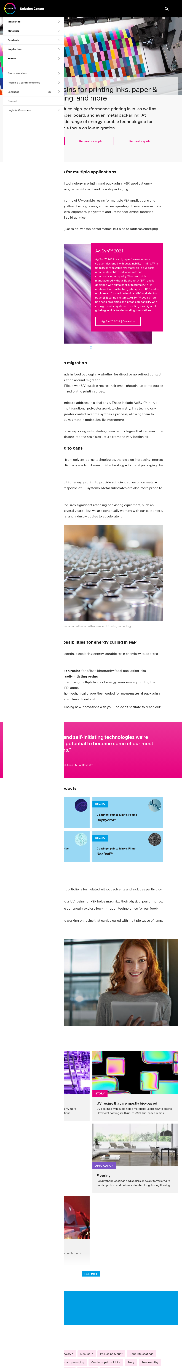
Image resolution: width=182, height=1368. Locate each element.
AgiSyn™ (27, 1353)
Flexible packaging (33, 1362)
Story (130, 1362)
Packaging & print (111, 1353)
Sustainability (150, 1362)
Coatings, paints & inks (105, 1362)
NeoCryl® (67, 1353)
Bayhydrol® (47, 1353)
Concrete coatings (141, 1353)
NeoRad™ (86, 1353)
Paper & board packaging (68, 1362)
